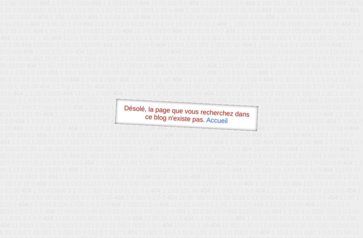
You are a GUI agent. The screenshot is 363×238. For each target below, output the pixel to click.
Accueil (217, 120)
